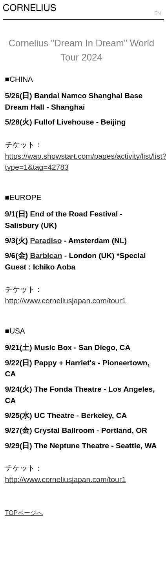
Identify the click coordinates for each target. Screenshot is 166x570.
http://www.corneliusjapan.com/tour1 (65, 301)
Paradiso (46, 240)
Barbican (46, 255)
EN (158, 13)
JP (147, 13)
